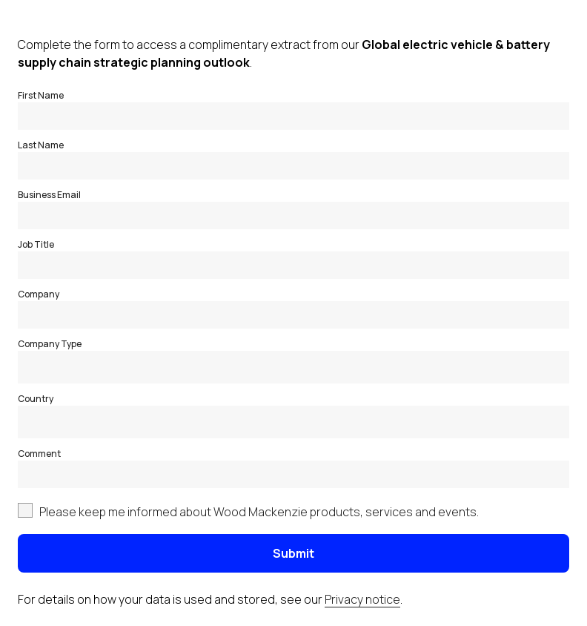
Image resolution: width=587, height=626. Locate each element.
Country (35, 398)
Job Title (36, 244)
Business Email (49, 194)
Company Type (50, 343)
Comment (39, 453)
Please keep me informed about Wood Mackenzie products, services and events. (259, 512)
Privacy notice (362, 599)
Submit (293, 553)
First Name (41, 95)
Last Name (41, 145)
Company (38, 294)
